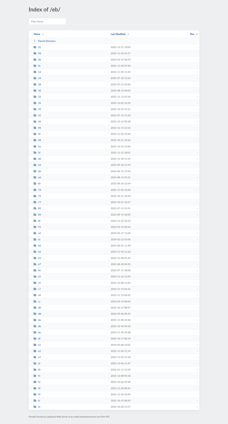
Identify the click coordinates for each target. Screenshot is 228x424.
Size (192, 33)
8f (36, 220)
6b (37, 171)
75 (37, 195)
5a (37, 146)
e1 (37, 344)
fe (36, 406)
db (37, 326)
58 (37, 140)
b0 (37, 245)
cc (36, 301)
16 (37, 71)
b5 (37, 258)
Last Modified (118, 33)
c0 (37, 276)
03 (37, 53)
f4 (36, 388)
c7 (37, 288)
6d (37, 177)
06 (37, 59)
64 (37, 164)
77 (37, 202)
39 (37, 109)
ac (36, 239)
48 (37, 127)
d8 (37, 313)
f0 (36, 369)
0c (37, 65)
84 (37, 214)
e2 (37, 350)
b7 (37, 264)
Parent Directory (44, 40)
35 (37, 103)
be (37, 270)
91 (37, 226)
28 (37, 84)
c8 (37, 295)
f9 (36, 394)
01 (37, 47)
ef (36, 363)
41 (37, 115)
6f (36, 183)
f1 (36, 375)
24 (37, 78)
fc (36, 400)
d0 (37, 307)
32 (37, 90)
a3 (37, 233)
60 (37, 158)
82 (37, 208)
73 (37, 189)
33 (37, 96)
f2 (36, 381)
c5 (37, 282)
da (37, 319)
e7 (37, 357)
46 (37, 121)
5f (36, 152)
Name (37, 33)
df (36, 338)
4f (36, 133)
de (37, 332)
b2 (37, 251)
